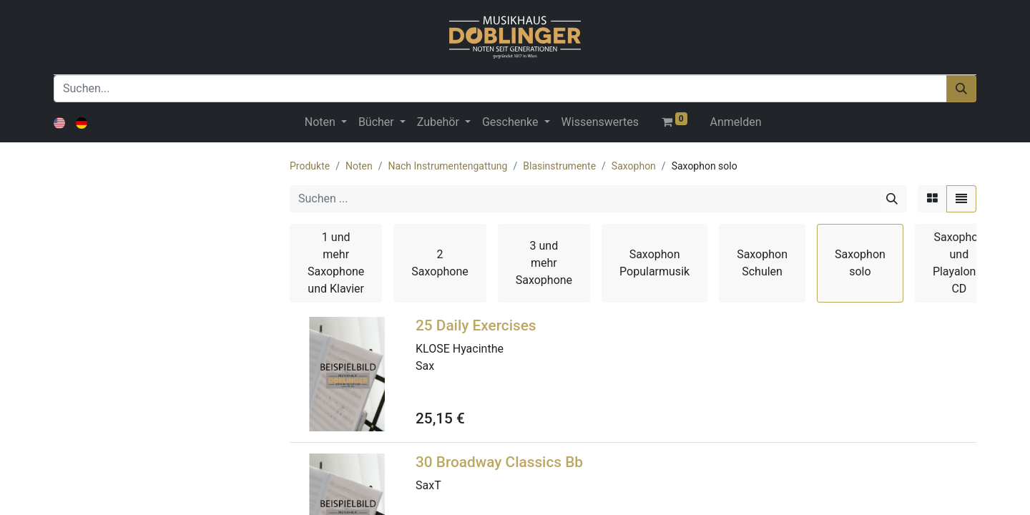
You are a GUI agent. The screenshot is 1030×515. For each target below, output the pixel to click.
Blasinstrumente (559, 166)
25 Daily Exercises (476, 325)
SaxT (428, 485)
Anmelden (736, 122)
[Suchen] (961, 88)
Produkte (310, 166)
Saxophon (634, 166)
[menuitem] (600, 122)
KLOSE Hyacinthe (460, 348)
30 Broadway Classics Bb (499, 462)
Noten (359, 166)
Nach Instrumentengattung (447, 166)
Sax (425, 366)
